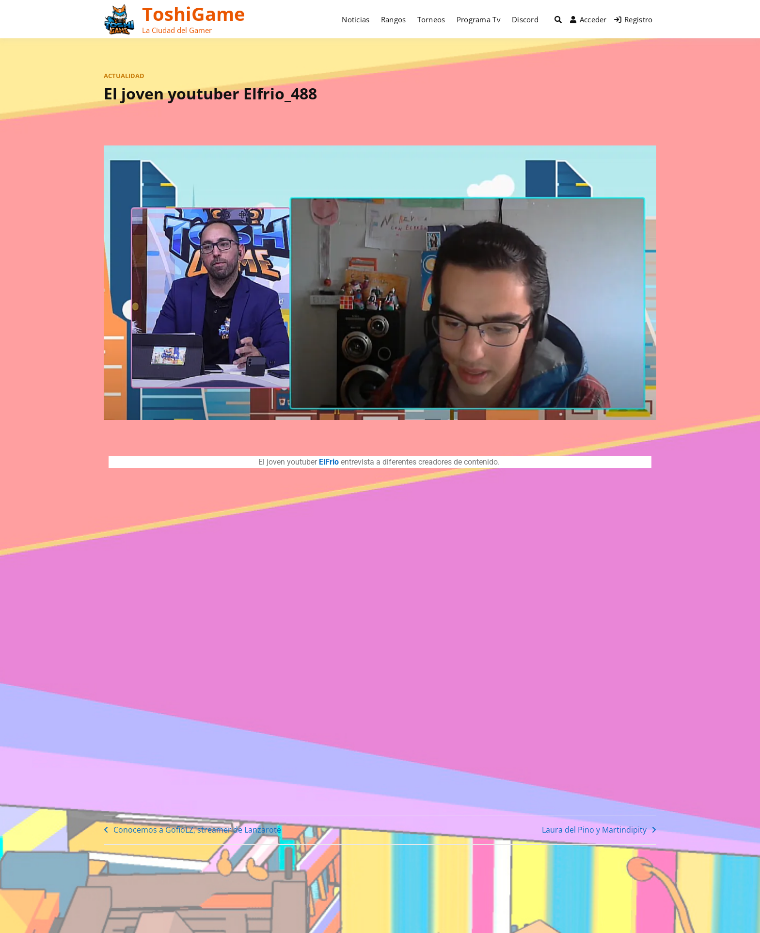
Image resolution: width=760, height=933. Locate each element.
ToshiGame (193, 13)
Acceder (588, 19)
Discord (525, 19)
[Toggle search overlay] (558, 19)
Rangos (393, 19)
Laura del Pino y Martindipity (594, 829)
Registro (633, 19)
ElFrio (329, 461)
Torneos (431, 19)
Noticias (355, 19)
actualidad (124, 75)
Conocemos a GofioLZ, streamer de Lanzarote (197, 829)
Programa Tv (479, 19)
